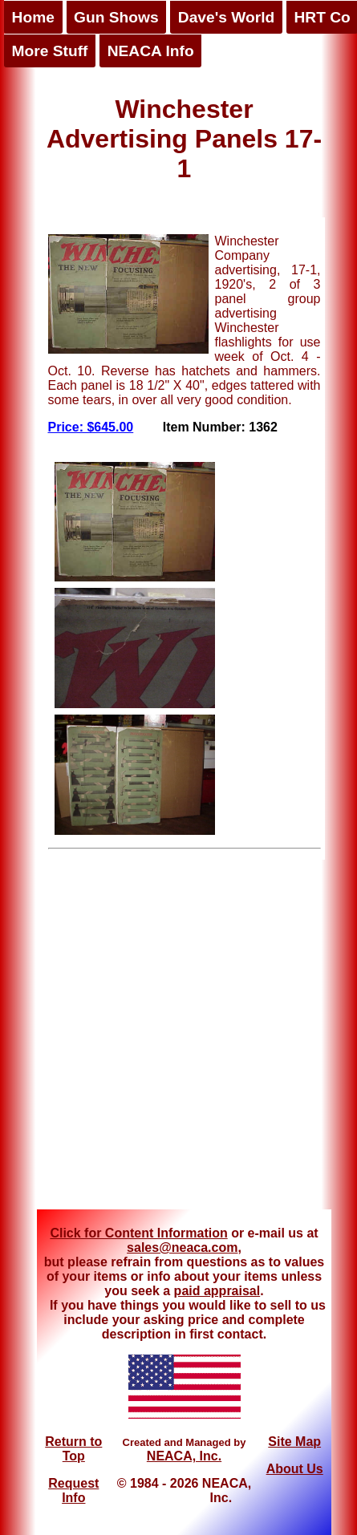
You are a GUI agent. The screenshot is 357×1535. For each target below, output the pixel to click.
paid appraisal (217, 1291)
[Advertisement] (156, 1035)
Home (33, 17)
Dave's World (226, 17)
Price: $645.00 (91, 427)
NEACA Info (151, 51)
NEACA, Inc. (184, 1456)
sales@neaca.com (182, 1247)
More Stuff (50, 51)
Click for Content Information (138, 1233)
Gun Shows (116, 17)
